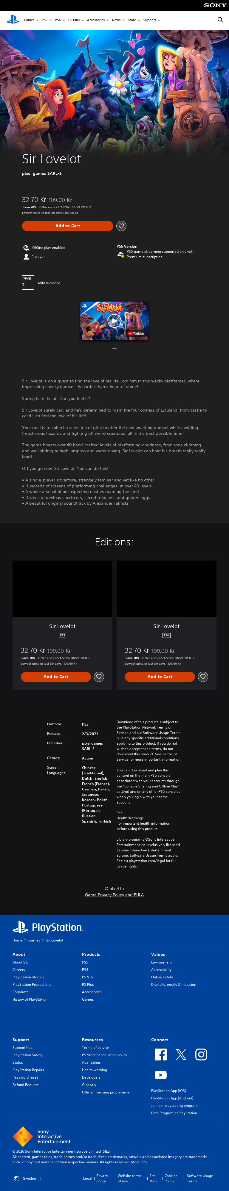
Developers (91, 1077)
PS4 (58, 20)
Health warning (94, 1069)
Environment (161, 962)
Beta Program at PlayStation (174, 1112)
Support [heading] (21, 1039)
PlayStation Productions (32, 984)
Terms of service (95, 1047)
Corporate (21, 991)
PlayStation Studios (28, 977)
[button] (114, 321)
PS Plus (74, 20)
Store (132, 20)
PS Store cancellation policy (104, 1054)
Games (29, 20)
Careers (19, 969)
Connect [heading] (159, 1039)
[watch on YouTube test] (136, 333)
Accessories (96, 20)
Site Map (153, 1178)
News (116, 20)
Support (149, 20)
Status (18, 1062)
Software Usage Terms (200, 1178)
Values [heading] (158, 954)
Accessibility (161, 969)
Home (17, 940)
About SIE (20, 962)
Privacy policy (102, 1178)
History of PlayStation (30, 999)
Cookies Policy (171, 1178)
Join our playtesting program (174, 1105)
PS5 (44, 20)
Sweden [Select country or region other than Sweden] (28, 1178)
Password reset (25, 1077)
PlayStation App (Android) (172, 1098)
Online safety (162, 977)
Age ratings (91, 1062)
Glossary (89, 1084)
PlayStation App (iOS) (168, 1090)
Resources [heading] (92, 1039)
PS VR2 (87, 977)
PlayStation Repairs (28, 1069)
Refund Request (25, 1084)
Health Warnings (130, 818)
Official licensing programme (105, 1092)
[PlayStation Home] (12, 20)
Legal (87, 1178)
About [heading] (19, 954)
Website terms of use (130, 1178)
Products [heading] (91, 954)
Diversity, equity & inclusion (173, 984)
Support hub (23, 1047)
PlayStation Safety (27, 1054)
